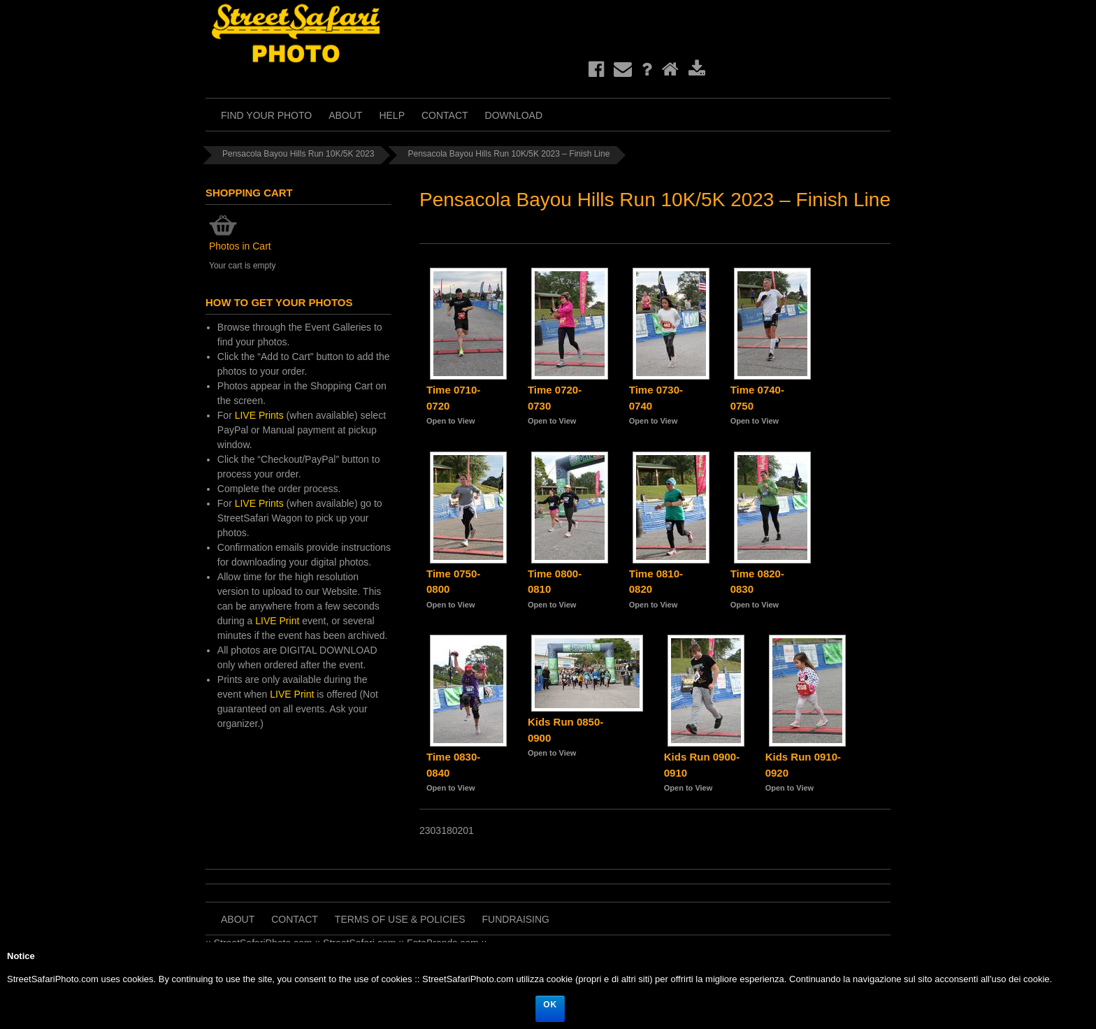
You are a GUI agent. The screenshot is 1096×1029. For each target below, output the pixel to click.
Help (392, 115)
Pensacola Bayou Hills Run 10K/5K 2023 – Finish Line (509, 154)
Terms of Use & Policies (400, 919)
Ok (550, 1004)
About (345, 115)
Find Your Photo (266, 115)
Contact (444, 115)
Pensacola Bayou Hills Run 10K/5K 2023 (298, 154)
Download (513, 115)
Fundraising (515, 919)
